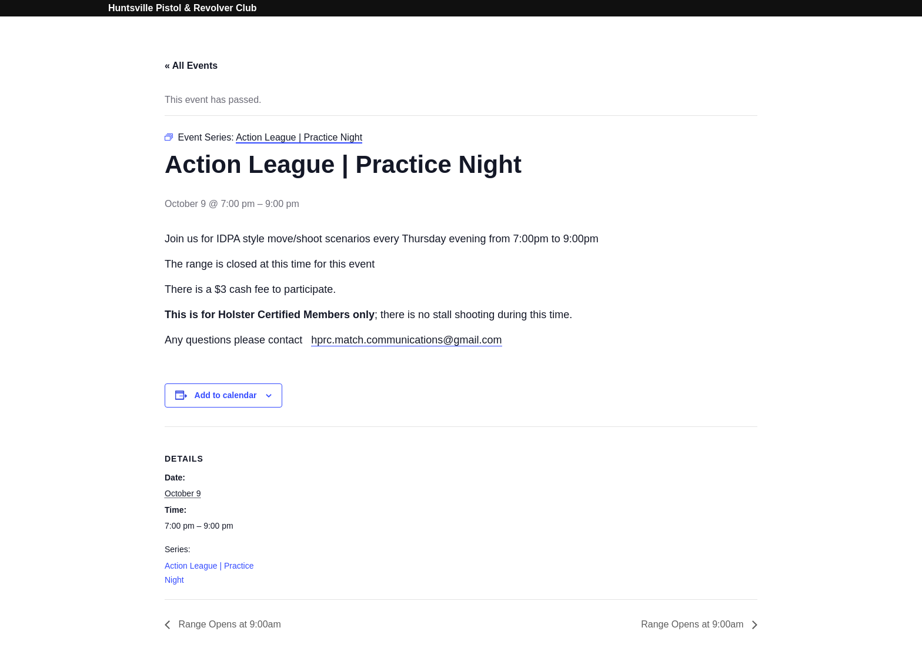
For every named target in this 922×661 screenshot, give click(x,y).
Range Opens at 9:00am (228, 624)
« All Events (191, 66)
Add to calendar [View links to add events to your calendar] (226, 395)
